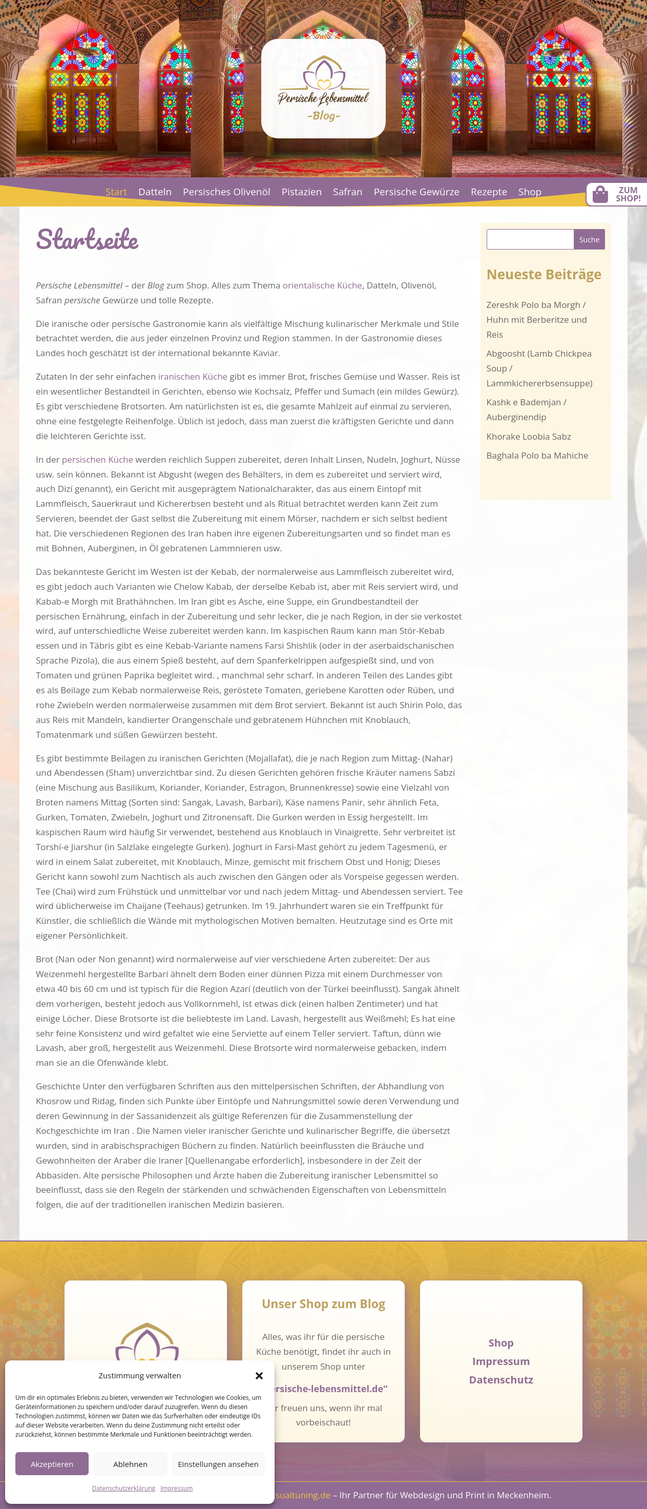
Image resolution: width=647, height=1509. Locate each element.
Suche (589, 239)
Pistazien (302, 193)
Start (116, 193)
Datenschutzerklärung (124, 1488)
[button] (259, 1376)
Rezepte (489, 193)
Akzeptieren (52, 1464)
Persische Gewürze (417, 193)
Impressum (176, 1488)
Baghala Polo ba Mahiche (538, 455)
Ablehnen (130, 1464)
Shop (529, 193)
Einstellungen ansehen (218, 1464)
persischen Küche (97, 459)
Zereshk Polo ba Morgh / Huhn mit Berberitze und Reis (537, 319)
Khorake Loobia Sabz (529, 436)
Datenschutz (501, 1380)
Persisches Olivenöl (226, 193)
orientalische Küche (322, 285)
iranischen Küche (192, 376)
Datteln (155, 193)
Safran (347, 193)
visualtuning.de (299, 1495)
